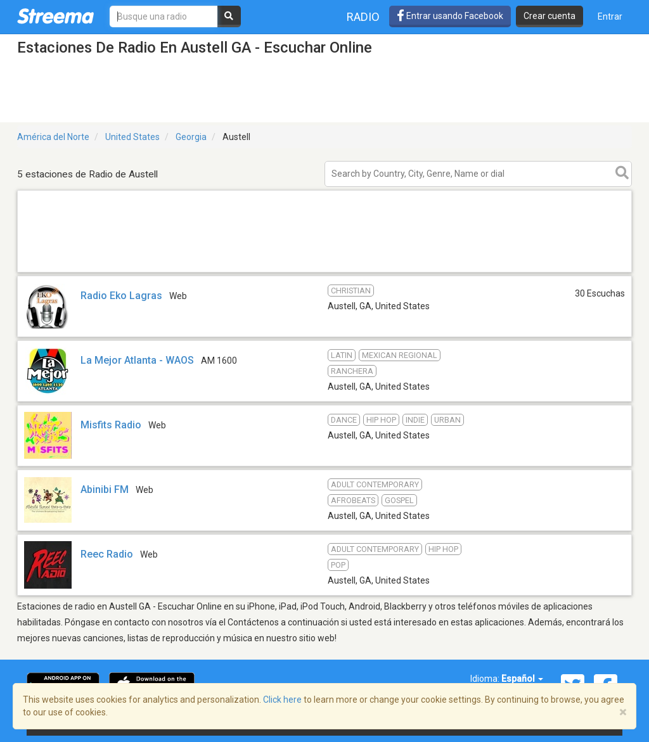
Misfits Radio (110, 425)
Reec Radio (106, 554)
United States (132, 137)
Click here (282, 699)
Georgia (191, 137)
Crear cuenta (549, 16)
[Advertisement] (324, 271)
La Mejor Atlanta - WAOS (137, 360)
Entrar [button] (610, 16)
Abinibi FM (104, 489)
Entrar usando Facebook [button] (450, 16)
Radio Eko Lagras (121, 296)
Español (522, 679)
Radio (363, 16)
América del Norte (53, 137)
